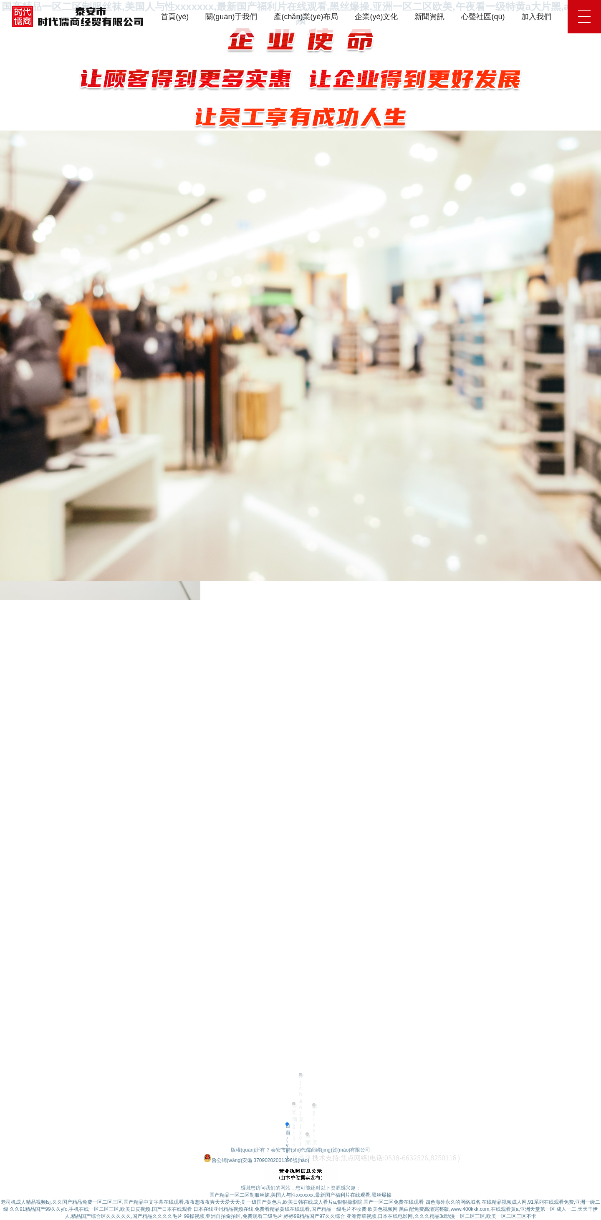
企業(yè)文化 (376, 17)
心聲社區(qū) (483, 17)
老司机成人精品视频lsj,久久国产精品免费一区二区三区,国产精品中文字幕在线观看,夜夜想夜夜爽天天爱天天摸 (123, 1202)
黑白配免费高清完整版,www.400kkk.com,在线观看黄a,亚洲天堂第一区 (477, 1209)
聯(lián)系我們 (314, 1105)
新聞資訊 (429, 17)
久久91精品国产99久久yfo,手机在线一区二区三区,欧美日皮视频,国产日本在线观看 (101, 1209)
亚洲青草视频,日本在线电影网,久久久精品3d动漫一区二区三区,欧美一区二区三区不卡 (441, 1216)
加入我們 (536, 17)
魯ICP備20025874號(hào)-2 (171, 1160)
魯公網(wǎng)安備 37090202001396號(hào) (256, 1160)
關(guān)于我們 (231, 17)
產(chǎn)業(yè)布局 (306, 17)
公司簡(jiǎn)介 (293, 1103)
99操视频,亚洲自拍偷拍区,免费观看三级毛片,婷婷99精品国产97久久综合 (264, 1216)
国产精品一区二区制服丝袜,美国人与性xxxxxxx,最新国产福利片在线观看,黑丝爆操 (300, 1195)
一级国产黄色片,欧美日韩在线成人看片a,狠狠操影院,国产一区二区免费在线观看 (335, 1202)
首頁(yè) (175, 17)
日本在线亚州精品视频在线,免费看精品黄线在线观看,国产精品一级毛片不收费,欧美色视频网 (295, 1209)
